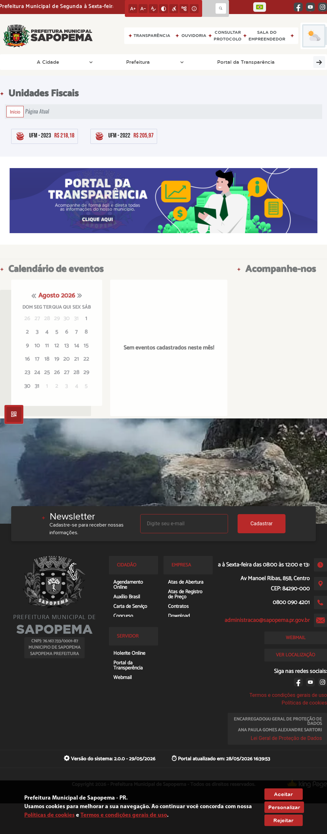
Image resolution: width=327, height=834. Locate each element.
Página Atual (37, 111)
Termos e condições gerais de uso (288, 695)
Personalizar (284, 807)
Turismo (306, 62)
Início (15, 111)
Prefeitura (64, 62)
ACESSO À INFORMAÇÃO (196, 62)
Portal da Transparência (117, 62)
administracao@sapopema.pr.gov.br (267, 620)
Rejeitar (283, 820)
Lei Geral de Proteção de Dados (286, 738)
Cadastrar (261, 523)
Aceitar (283, 794)
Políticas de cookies (304, 703)
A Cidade (25, 62)
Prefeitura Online (264, 62)
